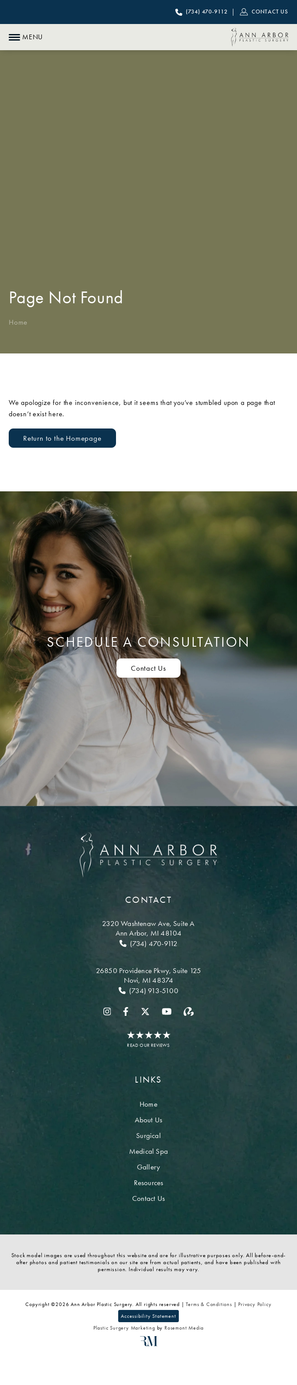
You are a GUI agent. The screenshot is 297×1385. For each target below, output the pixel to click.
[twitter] (145, 1011)
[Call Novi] (148, 990)
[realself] (189, 1011)
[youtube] (167, 1011)
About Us (149, 1119)
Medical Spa (148, 1151)
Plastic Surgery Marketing (124, 1328)
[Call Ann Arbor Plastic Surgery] (201, 12)
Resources (149, 1182)
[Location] (148, 928)
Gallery (148, 1166)
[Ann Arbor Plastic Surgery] (259, 37)
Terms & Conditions (209, 1304)
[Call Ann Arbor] (148, 943)
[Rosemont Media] (148, 1344)
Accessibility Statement (148, 1316)
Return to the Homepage (62, 438)
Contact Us (148, 1198)
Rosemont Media (184, 1328)
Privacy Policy (254, 1304)
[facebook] (126, 1011)
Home (18, 322)
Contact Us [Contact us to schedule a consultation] (148, 668)
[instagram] (107, 1011)
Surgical (148, 1135)
